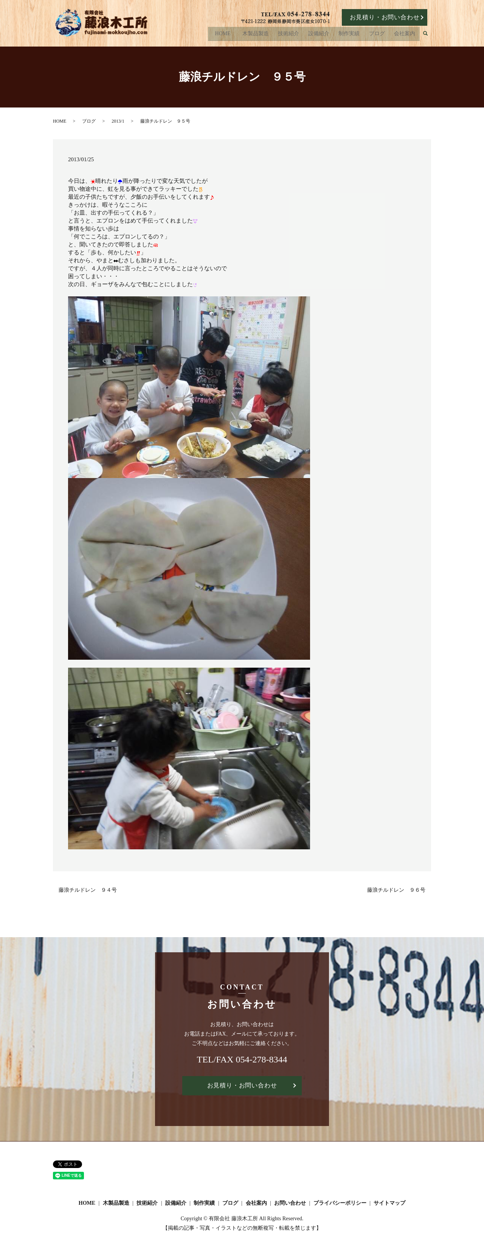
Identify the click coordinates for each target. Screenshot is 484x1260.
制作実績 (350, 34)
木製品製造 (259, 34)
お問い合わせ (290, 1203)
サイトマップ (389, 1203)
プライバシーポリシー (339, 1203)
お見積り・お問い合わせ (385, 17)
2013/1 (118, 121)
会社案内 (405, 34)
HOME (226, 34)
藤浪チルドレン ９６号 (396, 890)
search (429, 35)
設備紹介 (321, 34)
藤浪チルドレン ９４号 (88, 890)
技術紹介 (291, 34)
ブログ (378, 34)
